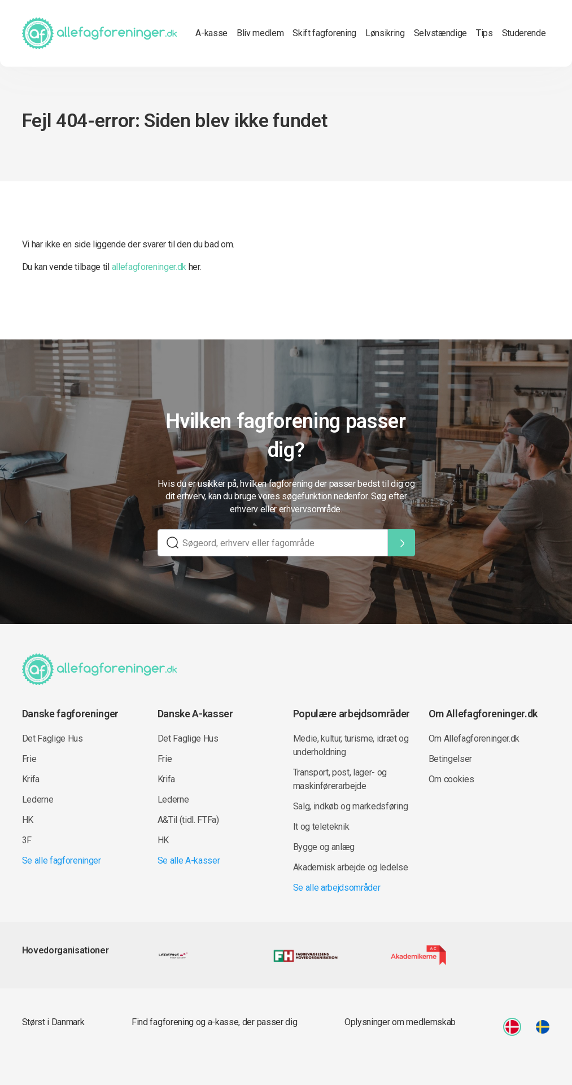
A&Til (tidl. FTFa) (188, 819)
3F (27, 840)
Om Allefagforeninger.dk (474, 738)
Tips (484, 33)
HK (27, 819)
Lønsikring (385, 33)
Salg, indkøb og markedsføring (350, 806)
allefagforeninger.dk (149, 267)
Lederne (38, 799)
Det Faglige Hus (52, 738)
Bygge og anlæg (324, 847)
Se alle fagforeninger (61, 860)
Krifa (31, 779)
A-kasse (211, 33)
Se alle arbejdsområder (337, 887)
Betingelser (450, 758)
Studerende (524, 33)
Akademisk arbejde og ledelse (350, 867)
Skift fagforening (324, 33)
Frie (29, 758)
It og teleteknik (321, 826)
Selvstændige (440, 33)
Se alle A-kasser (189, 860)
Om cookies (451, 779)
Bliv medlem (260, 33)
